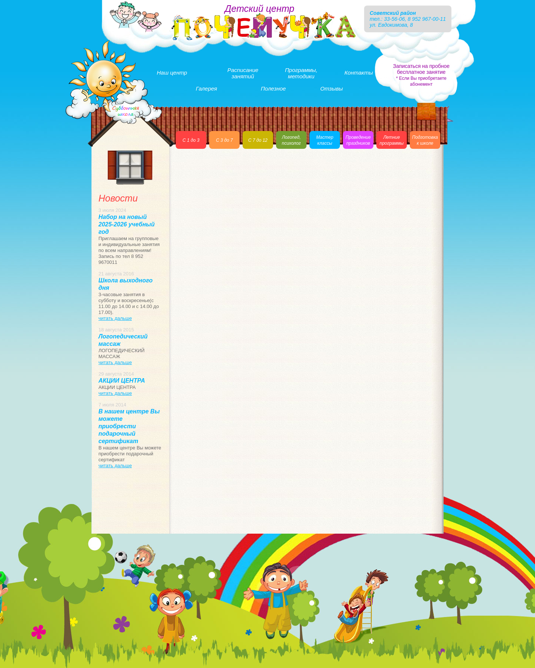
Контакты (358, 72)
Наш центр (172, 72)
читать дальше (115, 318)
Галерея (206, 88)
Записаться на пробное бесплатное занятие (421, 75)
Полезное (273, 88)
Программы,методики (301, 73)
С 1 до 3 (190, 140)
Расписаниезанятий (242, 73)
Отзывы (331, 88)
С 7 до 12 (258, 140)
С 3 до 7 (224, 140)
